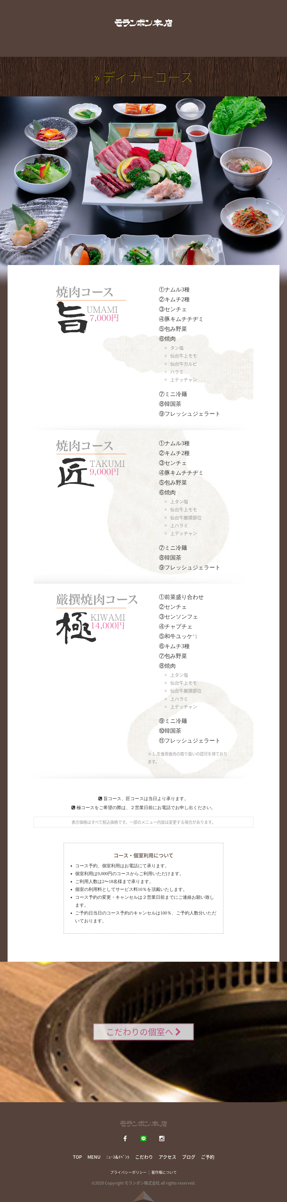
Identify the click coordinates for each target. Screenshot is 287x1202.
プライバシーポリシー (128, 1172)
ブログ (215, 49)
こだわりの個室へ (143, 1031)
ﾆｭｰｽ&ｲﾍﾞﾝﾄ (117, 1156)
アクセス (185, 49)
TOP (26, 49)
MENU (94, 1156)
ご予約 (207, 1156)
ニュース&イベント (105, 49)
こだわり (153, 49)
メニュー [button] (55, 49)
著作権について (164, 1172)
